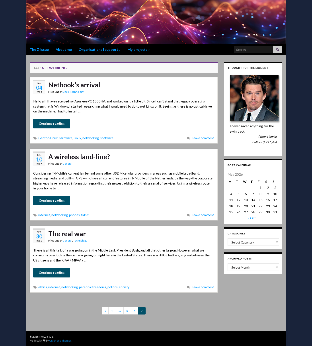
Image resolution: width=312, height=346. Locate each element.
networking (90, 138)
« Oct (252, 218)
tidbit (85, 215)
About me (64, 49)
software (106, 138)
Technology (77, 91)
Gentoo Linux (48, 138)
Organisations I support (100, 49)
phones (74, 215)
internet (44, 215)
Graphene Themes (60, 340)
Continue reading (51, 123)
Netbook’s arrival (74, 85)
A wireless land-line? (79, 157)
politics (112, 287)
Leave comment (203, 138)
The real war (67, 234)
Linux (65, 91)
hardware (65, 138)
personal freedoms (92, 287)
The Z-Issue (39, 49)
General (67, 163)
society (124, 287)
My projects (138, 49)
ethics (42, 287)
